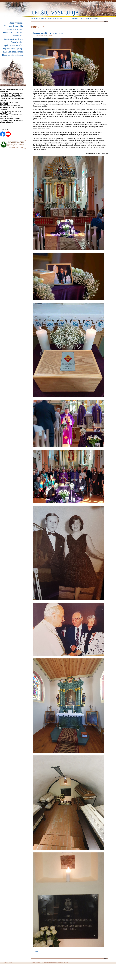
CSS (10, 962)
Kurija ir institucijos (14, 29)
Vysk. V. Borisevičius (13, 45)
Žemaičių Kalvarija (78, 1)
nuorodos (89, 18)
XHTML (6, 962)
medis (82, 18)
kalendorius (34, 18)
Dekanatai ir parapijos (13, 32)
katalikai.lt (108, 1)
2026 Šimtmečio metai (13, 52)
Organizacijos (17, 42)
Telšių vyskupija (48, 962)
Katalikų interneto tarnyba (60, 962)
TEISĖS (33, 962)
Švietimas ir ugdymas (13, 39)
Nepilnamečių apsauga (13, 48)
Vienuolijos (18, 35)
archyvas (59, 18)
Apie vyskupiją (16, 23)
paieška (96, 18)
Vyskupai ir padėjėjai (13, 26)
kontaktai (75, 18)
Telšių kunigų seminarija (95, 1)
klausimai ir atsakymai (47, 18)
